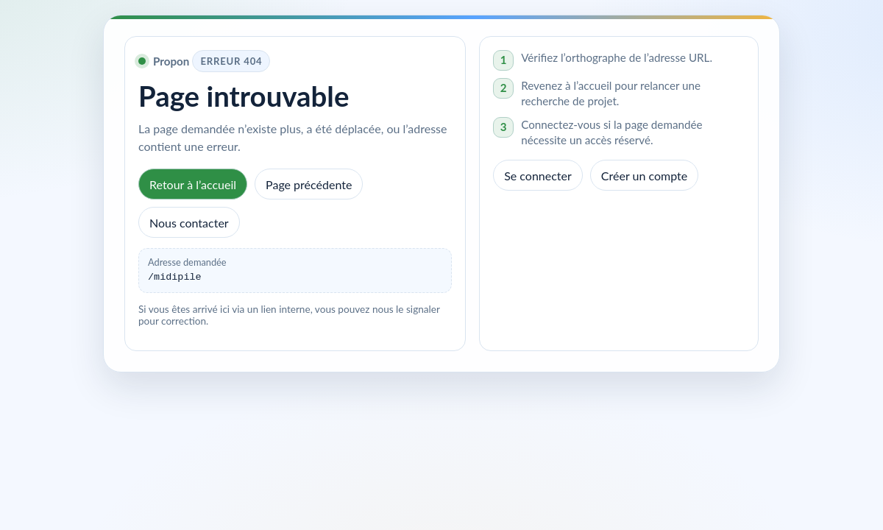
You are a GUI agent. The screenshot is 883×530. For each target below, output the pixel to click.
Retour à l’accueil (192, 184)
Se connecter (538, 176)
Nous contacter (189, 223)
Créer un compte (644, 176)
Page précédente (309, 184)
